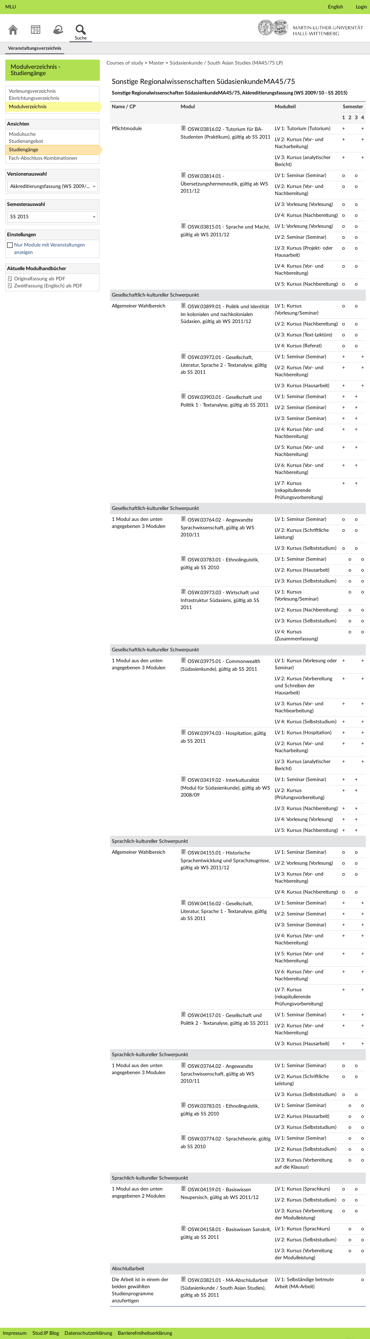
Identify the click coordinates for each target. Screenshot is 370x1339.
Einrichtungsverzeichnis (34, 98)
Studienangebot (26, 141)
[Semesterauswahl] (52, 217)
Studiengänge (23, 149)
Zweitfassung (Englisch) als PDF (48, 286)
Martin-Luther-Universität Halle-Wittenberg (310, 27)
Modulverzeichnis (28, 106)
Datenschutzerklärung (88, 1333)
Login (361, 7)
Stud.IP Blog (45, 1333)
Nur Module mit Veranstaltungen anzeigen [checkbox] (49, 249)
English (335, 7)
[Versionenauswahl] (52, 186)
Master (156, 63)
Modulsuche (22, 134)
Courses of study (125, 63)
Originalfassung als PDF (39, 278)
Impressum (15, 1333)
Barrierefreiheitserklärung (145, 1333)
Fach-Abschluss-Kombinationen (43, 158)
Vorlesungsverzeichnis (32, 91)
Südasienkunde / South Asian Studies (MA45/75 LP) (226, 63)
